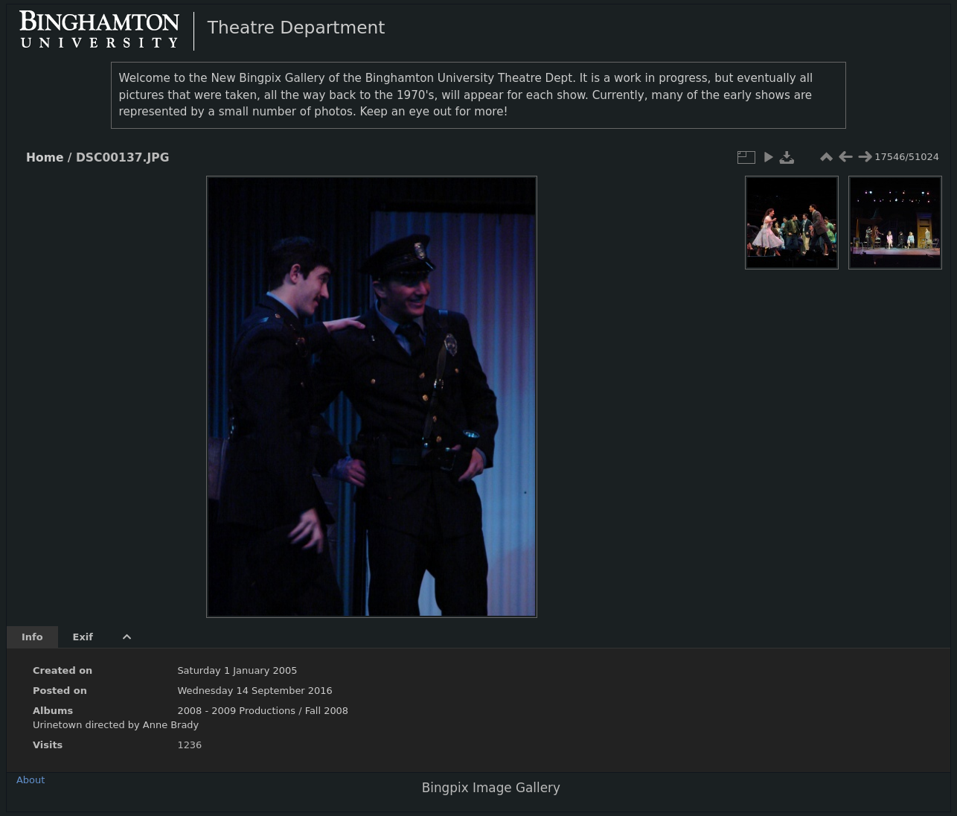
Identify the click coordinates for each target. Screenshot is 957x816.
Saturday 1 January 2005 (237, 670)
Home (44, 158)
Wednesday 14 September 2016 (254, 690)
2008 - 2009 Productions (236, 710)
